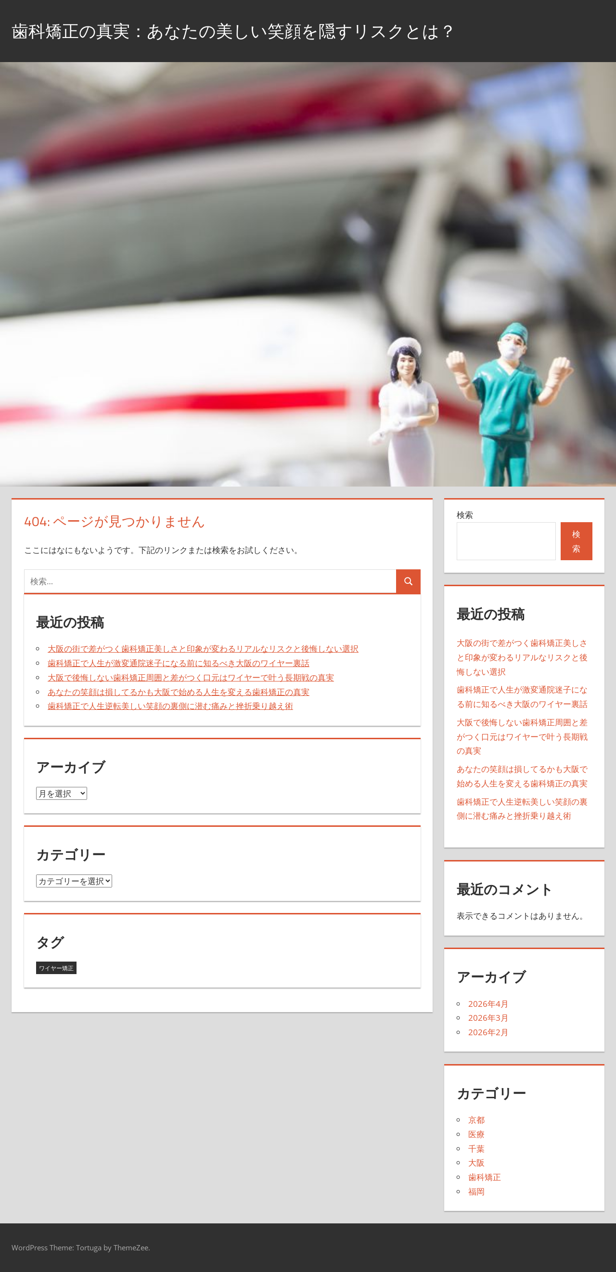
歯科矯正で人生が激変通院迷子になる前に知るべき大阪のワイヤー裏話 (178, 662)
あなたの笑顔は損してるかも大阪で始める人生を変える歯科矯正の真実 (178, 691)
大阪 (476, 1162)
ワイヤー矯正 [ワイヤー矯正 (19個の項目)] (56, 968)
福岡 (476, 1191)
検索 (465, 514)
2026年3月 (488, 1017)
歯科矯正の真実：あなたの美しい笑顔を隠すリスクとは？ (240, 30)
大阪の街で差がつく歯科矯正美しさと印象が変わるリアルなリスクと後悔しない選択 (203, 648)
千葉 (476, 1148)
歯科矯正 (484, 1176)
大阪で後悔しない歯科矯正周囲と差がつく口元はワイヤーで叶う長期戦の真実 (191, 677)
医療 (476, 1134)
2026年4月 (488, 1003)
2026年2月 (488, 1032)
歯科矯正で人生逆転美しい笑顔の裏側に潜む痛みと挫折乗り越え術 (170, 705)
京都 (476, 1119)
